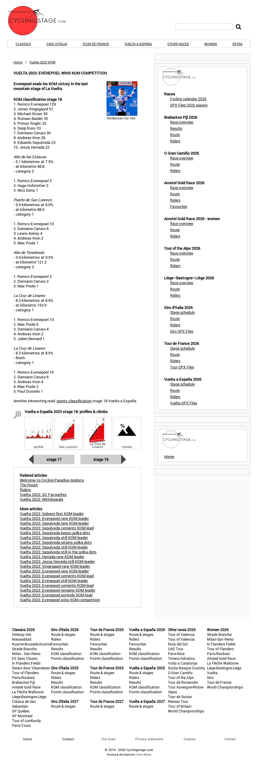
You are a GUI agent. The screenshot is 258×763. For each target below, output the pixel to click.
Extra (237, 44)
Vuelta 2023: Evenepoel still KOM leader (54, 580)
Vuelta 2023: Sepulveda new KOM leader (54, 523)
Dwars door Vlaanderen (31, 667)
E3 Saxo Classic (25, 658)
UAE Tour (175, 648)
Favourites (178, 206)
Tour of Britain (179, 706)
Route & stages (63, 634)
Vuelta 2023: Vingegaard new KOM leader (55, 566)
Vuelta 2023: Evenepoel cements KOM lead (57, 575)
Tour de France (95, 44)
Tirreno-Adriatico (181, 658)
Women (210, 44)
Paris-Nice (176, 653)
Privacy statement (149, 739)
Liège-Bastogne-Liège (29, 696)
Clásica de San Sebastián (24, 704)
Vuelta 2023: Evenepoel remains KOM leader (57, 590)
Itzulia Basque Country (186, 667)
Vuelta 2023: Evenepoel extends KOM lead (56, 595)
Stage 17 (54, 459)
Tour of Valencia (181, 634)
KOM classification (66, 653)
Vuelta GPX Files (183, 402)
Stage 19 (100, 459)
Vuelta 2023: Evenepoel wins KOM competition (60, 599)
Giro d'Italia (56, 44)
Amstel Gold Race (26, 687)
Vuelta (212, 672)
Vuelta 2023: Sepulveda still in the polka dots (58, 552)
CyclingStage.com (41, 20)
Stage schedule (182, 312)
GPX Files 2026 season (189, 105)
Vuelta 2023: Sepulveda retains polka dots (56, 542)
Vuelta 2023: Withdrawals (41, 499)
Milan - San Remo (26, 653)
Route (175, 134)
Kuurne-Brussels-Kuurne (31, 644)
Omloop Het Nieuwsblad (21, 637)
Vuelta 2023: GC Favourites (43, 494)
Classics (23, 44)
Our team (109, 739)
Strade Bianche (24, 648)
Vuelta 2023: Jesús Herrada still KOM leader (57, 561)
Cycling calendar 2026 (188, 98)
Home (18, 62)
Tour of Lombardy (26, 720)
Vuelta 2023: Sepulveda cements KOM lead (57, 528)
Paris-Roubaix (23, 677)
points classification (74, 400)
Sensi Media (143, 754)
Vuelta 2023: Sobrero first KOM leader (52, 513)
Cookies (190, 739)
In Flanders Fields (26, 663)
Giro (210, 677)
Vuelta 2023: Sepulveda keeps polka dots (55, 532)
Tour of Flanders (25, 672)
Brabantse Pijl (23, 682)
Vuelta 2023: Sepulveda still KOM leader (54, 537)
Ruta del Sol (178, 644)
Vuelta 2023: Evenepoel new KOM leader (54, 518)
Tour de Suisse (180, 696)
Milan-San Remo (220, 639)
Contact (230, 739)
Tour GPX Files (182, 367)
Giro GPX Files (181, 331)
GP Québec (21, 711)
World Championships (186, 711)
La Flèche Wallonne (28, 691)
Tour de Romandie (183, 682)
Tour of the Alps (181, 677)
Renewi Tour (178, 701)
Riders (175, 140)
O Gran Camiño (180, 672)
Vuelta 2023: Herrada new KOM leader (52, 556)
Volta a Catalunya (182, 663)
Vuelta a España (138, 44)
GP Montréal (22, 715)
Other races (178, 44)
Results (176, 128)
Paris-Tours (21, 725)
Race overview (181, 122)
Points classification (67, 658)
